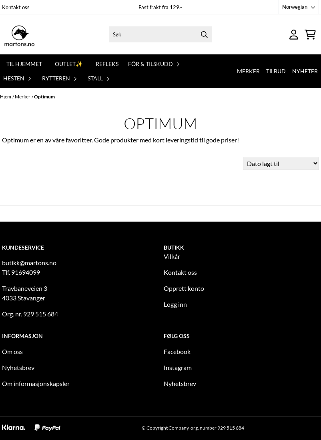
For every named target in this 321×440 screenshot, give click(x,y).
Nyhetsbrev (18, 367)
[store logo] (19, 34)
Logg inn (175, 304)
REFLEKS (107, 63)
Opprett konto (184, 288)
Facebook (177, 351)
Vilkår (172, 256)
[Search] (204, 34)
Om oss (12, 351)
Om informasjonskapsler (36, 383)
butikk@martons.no (29, 262)
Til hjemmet (24, 63)
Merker (248, 71)
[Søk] (161, 34)
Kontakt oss (16, 7)
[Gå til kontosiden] (293, 34)
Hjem (5, 97)
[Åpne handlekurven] (310, 34)
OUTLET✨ (69, 63)
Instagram (178, 367)
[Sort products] (281, 163)
